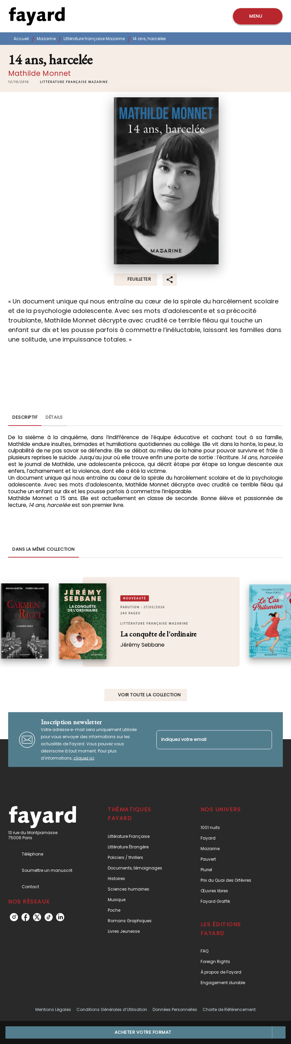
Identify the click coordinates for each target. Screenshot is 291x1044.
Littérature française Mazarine (94, 39)
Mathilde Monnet (39, 73)
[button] (73, 82)
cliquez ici (83, 758)
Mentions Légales (53, 1009)
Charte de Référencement (229, 1009)
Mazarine (46, 39)
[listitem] (14, 917)
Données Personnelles (175, 1009)
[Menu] (258, 16)
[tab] (24, 418)
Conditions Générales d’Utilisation (111, 1009)
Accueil (21, 39)
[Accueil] (36, 16)
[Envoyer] (264, 739)
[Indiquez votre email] (205, 739)
